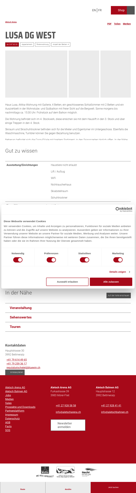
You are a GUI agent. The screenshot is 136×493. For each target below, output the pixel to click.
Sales (8, 405)
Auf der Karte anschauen (118, 298)
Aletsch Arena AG (15, 389)
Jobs (8, 397)
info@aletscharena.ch (68, 414)
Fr (100, 10)
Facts (8, 428)
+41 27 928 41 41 (111, 407)
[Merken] (127, 22)
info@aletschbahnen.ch (114, 414)
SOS (7, 432)
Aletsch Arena (11, 22)
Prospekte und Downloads (20, 409)
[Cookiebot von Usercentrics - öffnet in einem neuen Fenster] (118, 209)
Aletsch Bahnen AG (16, 393)
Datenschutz (12, 420)
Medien (9, 401)
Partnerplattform (14, 413)
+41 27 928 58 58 (66, 407)
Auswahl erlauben (67, 281)
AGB (7, 424)
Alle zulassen (111, 281)
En (94, 10)
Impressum (11, 417)
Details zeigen (117, 272)
